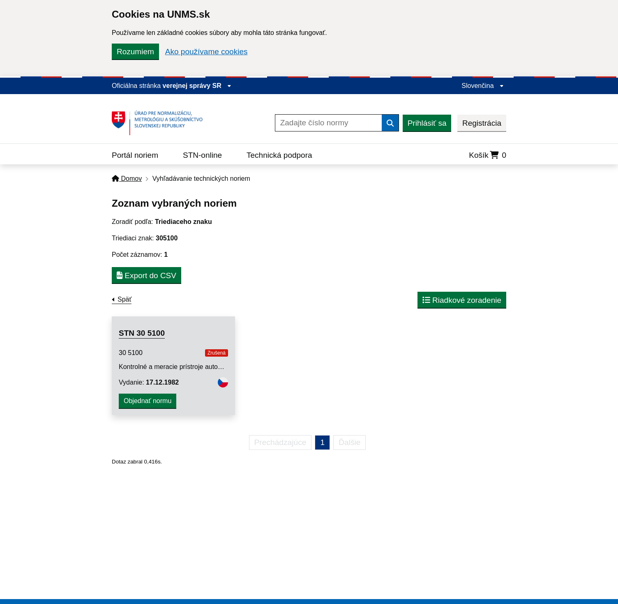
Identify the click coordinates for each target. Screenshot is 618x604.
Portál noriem (135, 155)
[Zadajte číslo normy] (328, 123)
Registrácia (481, 123)
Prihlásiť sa (427, 123)
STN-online (202, 155)
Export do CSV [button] (146, 275)
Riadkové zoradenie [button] (461, 300)
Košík (487, 155)
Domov (127, 178)
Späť (124, 299)
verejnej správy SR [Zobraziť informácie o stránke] (197, 85)
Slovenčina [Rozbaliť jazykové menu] (482, 85)
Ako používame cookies (206, 51)
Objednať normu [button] (147, 400)
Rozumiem (135, 51)
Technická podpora (279, 155)
